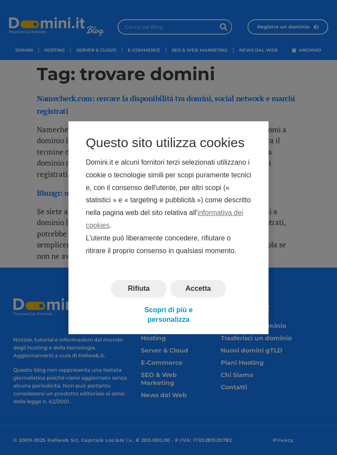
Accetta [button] (198, 288)
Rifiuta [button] (139, 288)
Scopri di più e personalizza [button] (168, 314)
